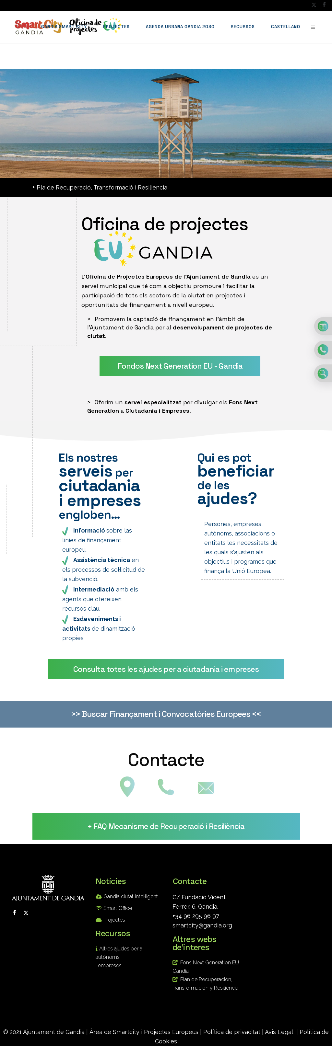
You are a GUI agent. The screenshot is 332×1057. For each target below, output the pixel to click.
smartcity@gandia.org (202, 925)
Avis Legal (279, 1031)
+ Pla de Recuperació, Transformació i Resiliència (99, 187)
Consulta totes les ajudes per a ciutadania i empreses (166, 669)
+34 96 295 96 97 (195, 916)
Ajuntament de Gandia (54, 1031)
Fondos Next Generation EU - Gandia (180, 366)
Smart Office (117, 908)
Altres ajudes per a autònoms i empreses (119, 957)
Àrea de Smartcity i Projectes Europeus (143, 1031)
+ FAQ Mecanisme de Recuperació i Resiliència (166, 826)
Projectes (114, 920)
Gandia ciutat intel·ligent (130, 896)
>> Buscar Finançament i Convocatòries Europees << (166, 714)
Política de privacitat (231, 1031)
